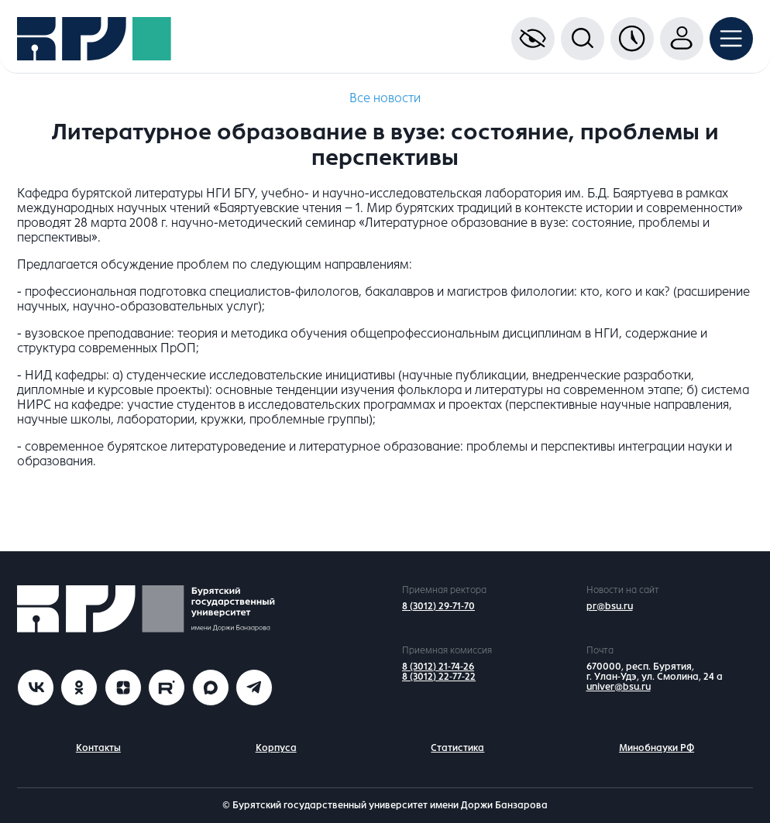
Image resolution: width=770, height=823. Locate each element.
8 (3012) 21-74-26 (438, 666)
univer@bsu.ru (618, 686)
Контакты (98, 748)
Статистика (457, 748)
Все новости (385, 98)
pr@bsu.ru (609, 606)
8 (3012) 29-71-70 (438, 606)
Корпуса (276, 748)
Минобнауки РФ (656, 748)
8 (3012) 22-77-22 (439, 676)
